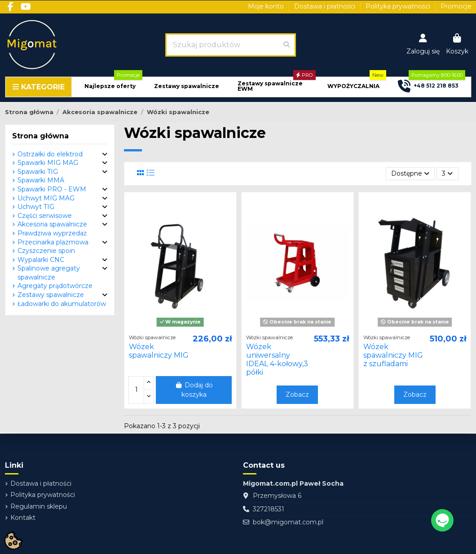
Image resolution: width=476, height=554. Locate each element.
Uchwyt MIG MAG (46, 198)
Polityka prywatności (399, 6)
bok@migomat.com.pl (288, 522)
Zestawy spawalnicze (51, 295)
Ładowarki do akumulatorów (62, 304)
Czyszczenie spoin (46, 251)
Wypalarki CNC (41, 260)
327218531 (268, 509)
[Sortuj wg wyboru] (410, 173)
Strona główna (40, 136)
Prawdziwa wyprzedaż (52, 233)
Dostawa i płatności (325, 6)
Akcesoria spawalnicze (52, 224)
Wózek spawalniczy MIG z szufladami (393, 355)
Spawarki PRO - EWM (52, 189)
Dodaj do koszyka (194, 390)
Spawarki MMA (41, 180)
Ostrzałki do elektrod (50, 154)
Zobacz (297, 394)
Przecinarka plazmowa (53, 242)
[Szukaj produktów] (286, 45)
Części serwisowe (45, 216)
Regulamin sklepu (38, 506)
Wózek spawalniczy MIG (159, 350)
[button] (110, 86)
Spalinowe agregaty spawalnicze (49, 272)
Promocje (456, 6)
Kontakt (22, 518)
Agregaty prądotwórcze (55, 286)
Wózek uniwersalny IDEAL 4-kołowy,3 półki (277, 359)
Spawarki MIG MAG (48, 163)
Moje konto (267, 6)
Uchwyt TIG (36, 207)
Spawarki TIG (38, 172)
